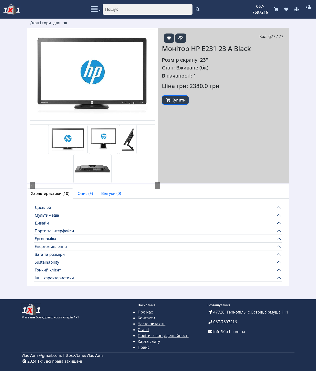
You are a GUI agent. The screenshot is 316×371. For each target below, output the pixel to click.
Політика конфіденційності (163, 335)
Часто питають (151, 323)
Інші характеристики (54, 278)
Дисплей (43, 207)
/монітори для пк (49, 22)
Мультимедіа (47, 215)
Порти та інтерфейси (54, 231)
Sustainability (47, 262)
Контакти (146, 318)
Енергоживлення (51, 246)
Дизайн (42, 223)
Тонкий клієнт (48, 270)
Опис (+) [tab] (85, 193)
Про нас (145, 312)
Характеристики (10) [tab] (50, 193)
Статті (143, 329)
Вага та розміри (50, 254)
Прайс (143, 347)
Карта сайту (149, 341)
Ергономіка (45, 238)
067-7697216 (260, 9)
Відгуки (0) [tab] (111, 193)
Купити (176, 100)
